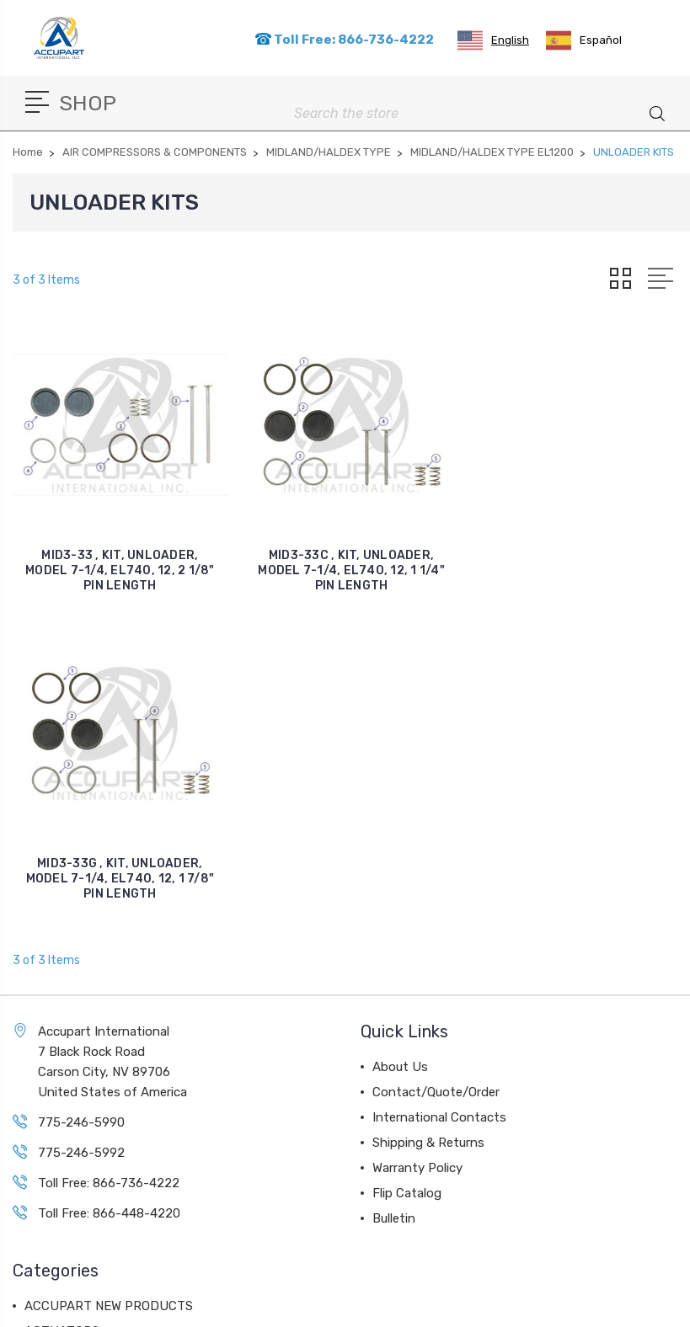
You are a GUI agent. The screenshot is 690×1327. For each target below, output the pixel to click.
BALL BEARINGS (72, 1149)
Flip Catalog (406, 885)
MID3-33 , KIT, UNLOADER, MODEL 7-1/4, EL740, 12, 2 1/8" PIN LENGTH (120, 570)
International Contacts (439, 809)
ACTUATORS (61, 1023)
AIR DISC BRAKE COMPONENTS (116, 1048)
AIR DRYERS (60, 1124)
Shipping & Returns (428, 834)
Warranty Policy (417, 859)
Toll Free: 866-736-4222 (344, 39)
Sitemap (401, 1303)
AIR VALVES (59, 1098)
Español (584, 40)
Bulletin (393, 910)
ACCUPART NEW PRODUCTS (108, 997)
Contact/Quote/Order (436, 783)
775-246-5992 (81, 844)
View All (48, 1174)
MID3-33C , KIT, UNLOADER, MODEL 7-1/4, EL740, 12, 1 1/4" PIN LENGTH (351, 570)
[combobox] (493, 40)
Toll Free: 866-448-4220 (109, 905)
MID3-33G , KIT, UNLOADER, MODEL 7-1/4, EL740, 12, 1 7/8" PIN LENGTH (583, 570)
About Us (400, 758)
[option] (584, 40)
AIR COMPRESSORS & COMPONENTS (131, 1073)
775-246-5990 (81, 814)
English (493, 40)
